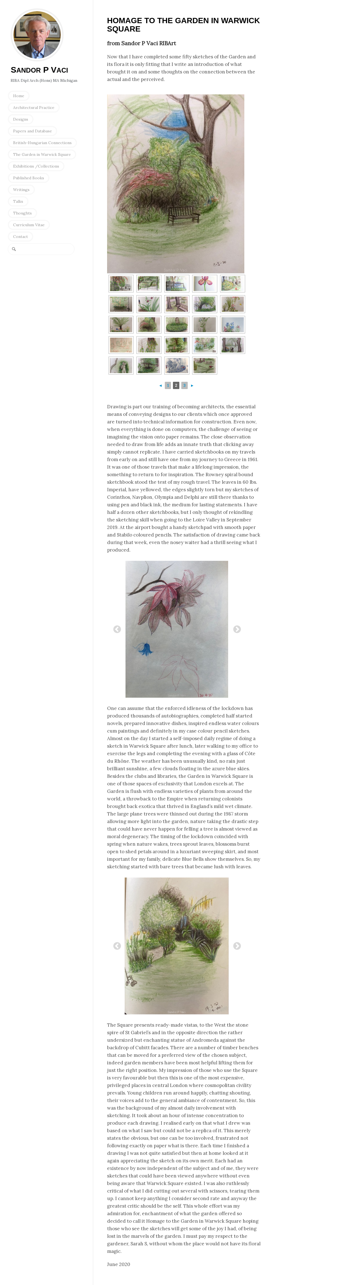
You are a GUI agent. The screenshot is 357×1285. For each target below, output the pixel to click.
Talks (18, 201)
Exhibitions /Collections (36, 166)
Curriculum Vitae (29, 224)
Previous (115, 628)
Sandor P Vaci (37, 35)
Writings (21, 189)
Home (18, 95)
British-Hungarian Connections (42, 142)
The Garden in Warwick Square (42, 154)
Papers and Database (32, 130)
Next (235, 628)
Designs (20, 119)
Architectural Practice (33, 107)
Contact (20, 236)
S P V (39, 69)
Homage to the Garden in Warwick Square (183, 24)
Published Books (28, 177)
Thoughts (22, 213)
